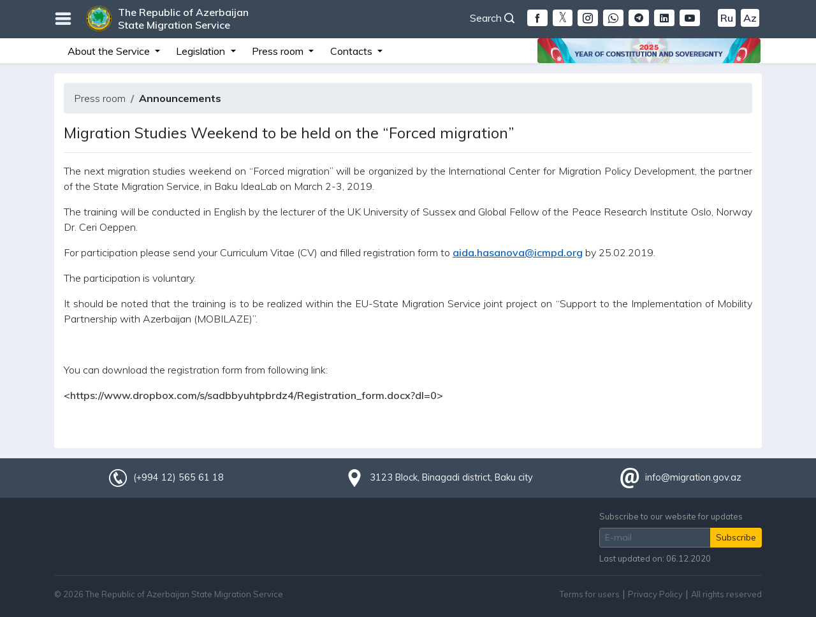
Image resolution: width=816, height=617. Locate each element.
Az (750, 17)
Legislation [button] (202, 51)
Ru (726, 17)
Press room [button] (279, 51)
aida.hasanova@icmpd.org (518, 252)
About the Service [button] (110, 51)
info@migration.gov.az (693, 477)
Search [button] (492, 17)
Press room (100, 98)
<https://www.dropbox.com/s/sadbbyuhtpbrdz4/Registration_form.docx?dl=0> (253, 395)
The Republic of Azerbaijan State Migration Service (183, 18)
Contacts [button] (352, 51)
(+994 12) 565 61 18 (178, 477)
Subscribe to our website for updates (671, 516)
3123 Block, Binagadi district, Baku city (451, 477)
